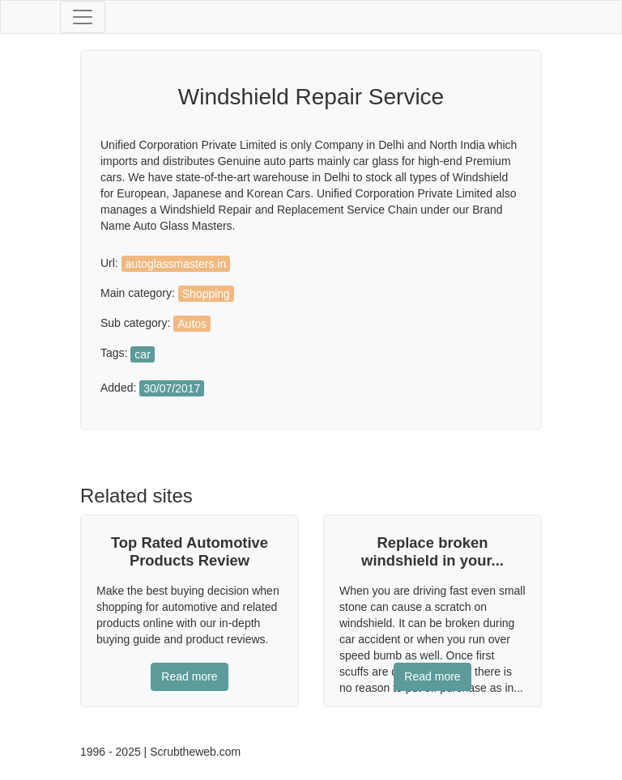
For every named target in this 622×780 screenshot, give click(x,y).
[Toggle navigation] (82, 17)
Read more (189, 676)
